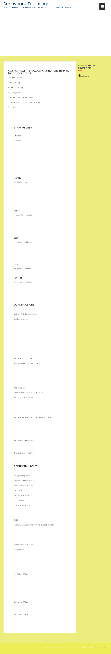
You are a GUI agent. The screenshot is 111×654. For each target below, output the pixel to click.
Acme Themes (101, 647)
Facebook (83, 76)
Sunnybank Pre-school (27, 4)
